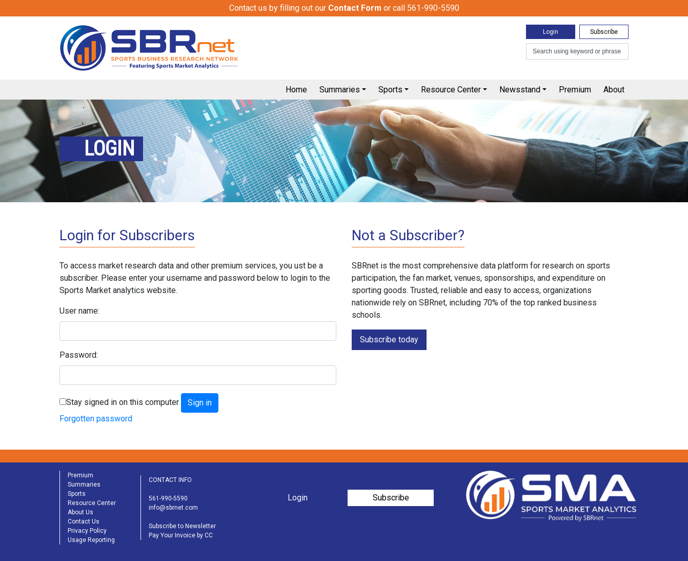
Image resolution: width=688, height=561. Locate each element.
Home (296, 89)
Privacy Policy (87, 530)
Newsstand (519, 89)
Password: (78, 355)
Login (550, 31)
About (613, 89)
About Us (80, 512)
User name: (79, 311)
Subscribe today (389, 339)
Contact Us (83, 521)
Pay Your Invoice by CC (181, 535)
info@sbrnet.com (173, 507)
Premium (575, 89)
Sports (390, 89)
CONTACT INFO (170, 479)
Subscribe (604, 31)
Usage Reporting (91, 540)
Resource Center (451, 89)
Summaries (339, 89)
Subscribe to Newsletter (182, 526)
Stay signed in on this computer (122, 402)
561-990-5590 (168, 498)
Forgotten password (95, 418)
